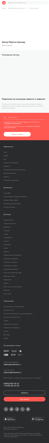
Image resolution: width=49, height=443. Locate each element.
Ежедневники (8, 280)
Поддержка (24, 393)
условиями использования (13, 123)
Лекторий (7, 230)
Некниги (6, 283)
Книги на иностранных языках (13, 287)
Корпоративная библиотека (12, 203)
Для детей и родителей (11, 258)
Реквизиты (7, 166)
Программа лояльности (11, 324)
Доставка (6, 334)
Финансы (6, 251)
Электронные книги (10, 223)
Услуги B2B (7, 193)
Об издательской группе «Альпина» (15, 170)
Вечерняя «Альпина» (10, 173)
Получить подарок (17, 134)
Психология (7, 244)
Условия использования (11, 162)
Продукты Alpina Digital (11, 200)
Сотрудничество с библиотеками (14, 306)
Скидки (6, 234)
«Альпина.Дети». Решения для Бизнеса (15, 196)
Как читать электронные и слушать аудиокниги (18, 313)
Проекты (6, 177)
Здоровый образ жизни (11, 269)
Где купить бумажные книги (12, 317)
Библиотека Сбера (9, 276)
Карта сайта (7, 294)
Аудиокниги (7, 227)
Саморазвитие (8, 237)
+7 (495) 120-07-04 (11, 386)
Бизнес (6, 248)
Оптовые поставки (9, 207)
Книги (5, 152)
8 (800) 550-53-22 (11, 383)
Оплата (6, 331)
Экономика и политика (10, 266)
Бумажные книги (9, 220)
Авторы (6, 155)
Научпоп (6, 241)
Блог (5, 159)
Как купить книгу (9, 310)
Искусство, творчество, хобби (13, 272)
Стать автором (24, 399)
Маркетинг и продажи (10, 262)
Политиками (29, 126)
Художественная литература (12, 255)
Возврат (6, 338)
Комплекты (7, 290)
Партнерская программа (11, 180)
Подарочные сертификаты (12, 327)
